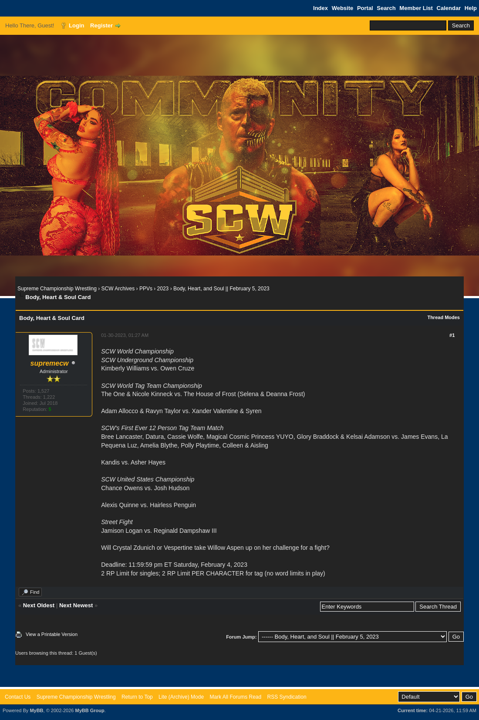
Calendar (449, 8)
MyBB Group (89, 710)
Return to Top (137, 697)
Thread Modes (443, 317)
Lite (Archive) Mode (181, 697)
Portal (365, 8)
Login (76, 25)
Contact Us (17, 697)
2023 (163, 289)
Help (471, 8)
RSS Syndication (287, 697)
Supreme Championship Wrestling (57, 289)
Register (101, 25)
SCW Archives (118, 289)
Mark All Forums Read (235, 697)
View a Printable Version (52, 634)
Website (343, 8)
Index (320, 8)
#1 (452, 335)
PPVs (145, 289)
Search (386, 8)
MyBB (36, 710)
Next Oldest (38, 605)
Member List (416, 8)
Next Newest (76, 605)
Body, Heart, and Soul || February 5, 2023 (221, 289)
